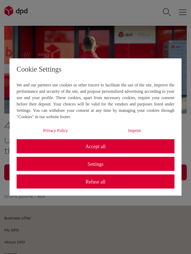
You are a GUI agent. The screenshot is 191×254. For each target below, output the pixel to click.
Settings (95, 164)
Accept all (95, 146)
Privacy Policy (55, 130)
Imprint (134, 130)
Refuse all (95, 181)
